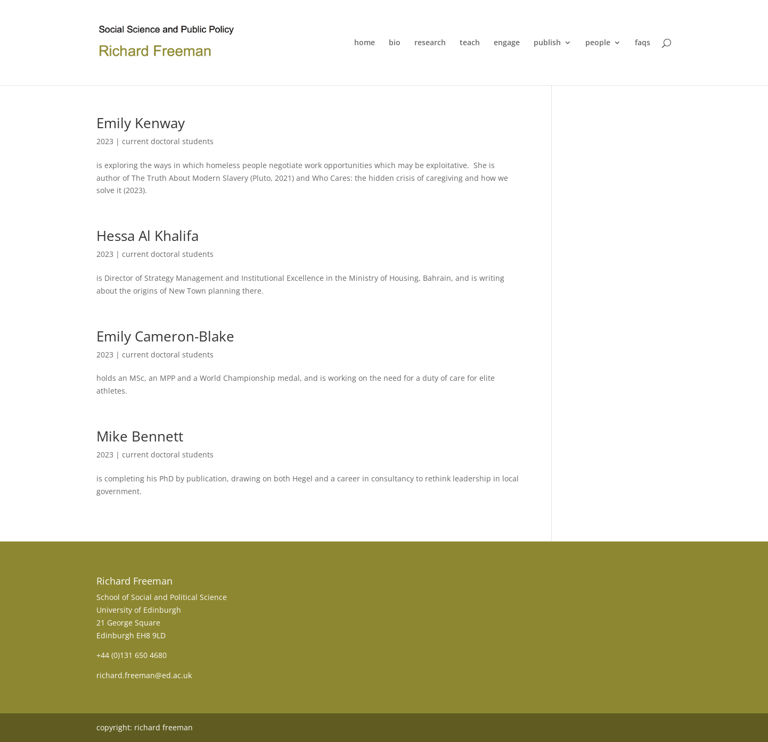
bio (395, 43)
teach (470, 43)
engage (507, 43)
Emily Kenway (140, 122)
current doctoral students (168, 141)
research (430, 43)
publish (547, 43)
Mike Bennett (139, 436)
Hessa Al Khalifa (147, 235)
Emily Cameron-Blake (165, 336)
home (364, 43)
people (597, 43)
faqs (642, 43)
